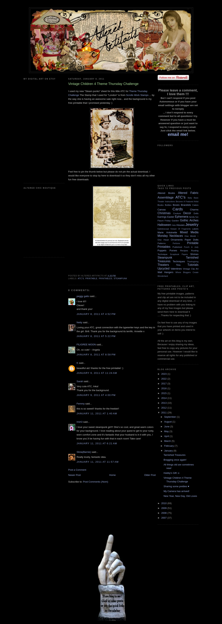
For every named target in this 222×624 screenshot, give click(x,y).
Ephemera (181, 216)
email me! (178, 134)
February (169, 445)
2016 (164, 388)
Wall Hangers (165, 272)
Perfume (176, 243)
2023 (164, 374)
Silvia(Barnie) (84, 452)
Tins (178, 265)
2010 (164, 503)
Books (161, 205)
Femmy (81, 403)
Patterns (162, 243)
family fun (193, 217)
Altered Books (166, 193)
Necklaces (176, 235)
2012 (164, 407)
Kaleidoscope (163, 229)
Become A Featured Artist (187, 202)
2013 (164, 403)
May (166, 431)
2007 (164, 517)
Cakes (195, 205)
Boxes (176, 205)
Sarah (80, 381)
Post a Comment (77, 469)
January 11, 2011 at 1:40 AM (97, 413)
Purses (173, 250)
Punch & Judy (191, 247)
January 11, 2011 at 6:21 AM (97, 443)
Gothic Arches (189, 220)
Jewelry (192, 224)
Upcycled (164, 268)
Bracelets (186, 205)
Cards (178, 209)
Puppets (162, 250)
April (167, 436)
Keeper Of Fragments (180, 229)
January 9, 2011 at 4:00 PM (96, 395)
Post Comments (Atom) (95, 481)
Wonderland (163, 276)
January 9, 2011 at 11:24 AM (97, 373)
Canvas (162, 209)
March (168, 441)
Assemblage (166, 197)
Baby (190, 198)
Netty (79, 322)
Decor (187, 213)
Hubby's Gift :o (171, 473)
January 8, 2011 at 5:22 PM (96, 336)
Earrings (162, 216)
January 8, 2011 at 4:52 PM (96, 314)
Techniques (179, 261)
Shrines (194, 254)
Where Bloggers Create (187, 272)
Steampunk (120, 279)
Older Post (150, 475)
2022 (164, 378)
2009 (164, 508)
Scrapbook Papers (179, 254)
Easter (170, 216)
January (168, 450)
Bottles (168, 205)
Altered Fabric (188, 192)
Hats (174, 225)
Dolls (196, 213)
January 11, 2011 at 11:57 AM (98, 461)
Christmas (164, 213)
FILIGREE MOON (86, 344)
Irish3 (80, 421)
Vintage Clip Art (190, 268)
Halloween (164, 224)
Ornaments (177, 239)
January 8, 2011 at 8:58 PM (96, 354)
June (167, 426)
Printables (105, 279)
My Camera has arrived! (176, 491)
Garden (175, 220)
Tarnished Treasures (175, 455)
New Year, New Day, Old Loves (180, 496)
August (168, 421)
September (170, 416)
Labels (195, 229)
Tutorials (192, 264)
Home (112, 475)
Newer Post (74, 475)
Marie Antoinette (167, 232)
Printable (91, 279)
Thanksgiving (192, 262)
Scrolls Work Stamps (137, 95)
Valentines (176, 268)
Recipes (184, 250)
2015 (164, 393)
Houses (180, 225)
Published (177, 247)
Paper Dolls (191, 239)
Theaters (163, 264)
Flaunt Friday (164, 220)
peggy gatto (83, 296)
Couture (177, 213)
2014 (164, 398)
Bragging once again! (175, 459)
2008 (164, 513)
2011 (164, 412)
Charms (194, 209)
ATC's (81, 279)
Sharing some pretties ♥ (176, 486)
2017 (164, 383)
